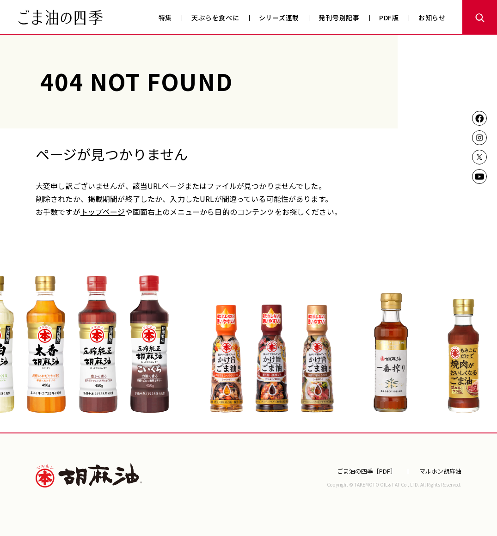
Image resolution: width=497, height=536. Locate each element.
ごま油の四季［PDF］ (366, 471)
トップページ (102, 211)
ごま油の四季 (60, 17)
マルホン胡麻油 (89, 475)
